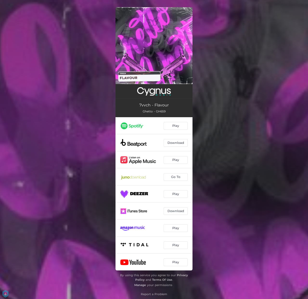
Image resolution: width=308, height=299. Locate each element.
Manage (140, 285)
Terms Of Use (162, 279)
